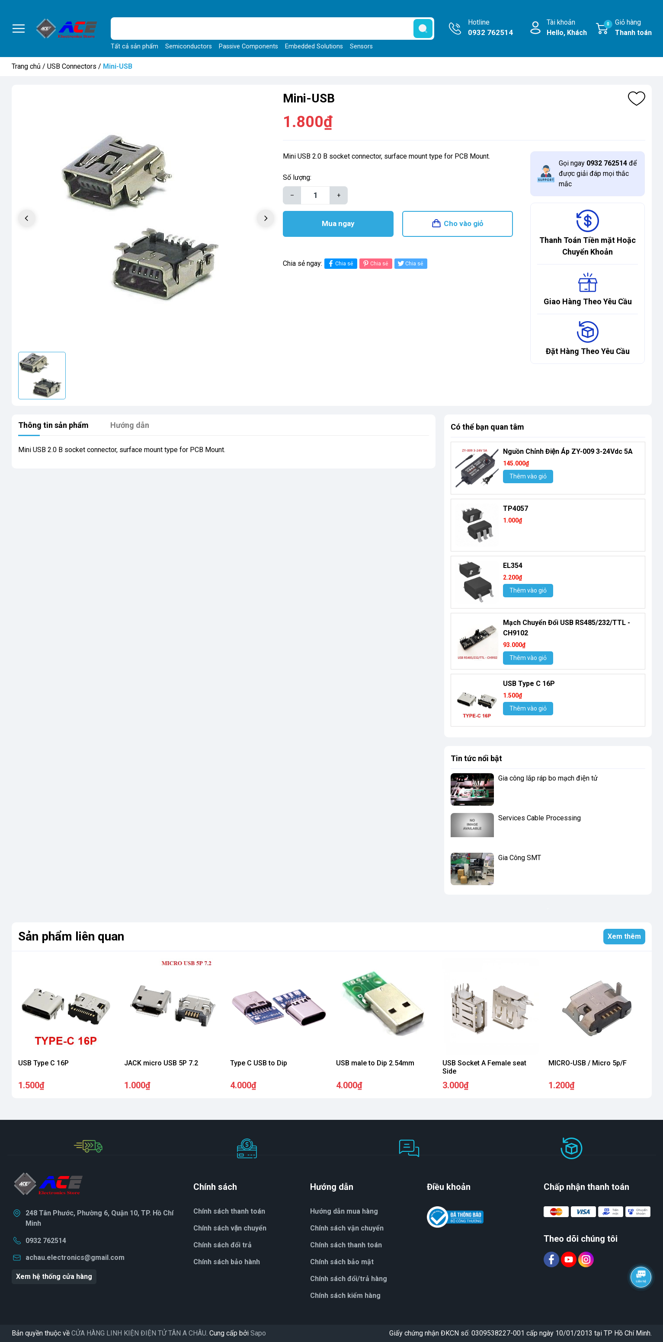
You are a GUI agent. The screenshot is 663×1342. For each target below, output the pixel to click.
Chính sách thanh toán (346, 1245)
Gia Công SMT (519, 858)
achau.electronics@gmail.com (75, 1257)
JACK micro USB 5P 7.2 (161, 1063)
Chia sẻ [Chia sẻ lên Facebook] (340, 263)
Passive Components (248, 46)
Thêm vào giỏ (528, 476)
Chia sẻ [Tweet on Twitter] (410, 263)
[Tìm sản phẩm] (272, 28)
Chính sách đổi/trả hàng (348, 1279)
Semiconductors (188, 46)
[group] (146, 219)
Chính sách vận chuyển (347, 1228)
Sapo (258, 1333)
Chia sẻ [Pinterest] (375, 263)
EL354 (512, 565)
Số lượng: (297, 177)
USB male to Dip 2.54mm (375, 1063)
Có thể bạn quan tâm (487, 426)
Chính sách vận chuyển (230, 1228)
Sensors (361, 46)
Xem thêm (624, 936)
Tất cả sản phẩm (134, 46)
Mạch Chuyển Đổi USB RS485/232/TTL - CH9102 (566, 627)
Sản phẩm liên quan (71, 936)
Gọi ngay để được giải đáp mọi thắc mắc (598, 173)
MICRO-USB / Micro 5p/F (587, 1063)
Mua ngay (338, 223)
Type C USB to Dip (258, 1063)
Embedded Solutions (314, 46)
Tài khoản (567, 28)
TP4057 (515, 508)
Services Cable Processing (539, 818)
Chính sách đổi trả (222, 1245)
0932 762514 (46, 1241)
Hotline (490, 28)
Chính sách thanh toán (229, 1211)
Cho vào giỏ (464, 223)
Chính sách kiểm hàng (345, 1295)
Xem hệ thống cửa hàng (54, 1276)
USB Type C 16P (529, 683)
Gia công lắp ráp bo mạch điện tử (548, 778)
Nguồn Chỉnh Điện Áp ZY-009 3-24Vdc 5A (568, 451)
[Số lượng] (315, 195)
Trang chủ (26, 66)
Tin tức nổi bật (476, 758)
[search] (422, 28)
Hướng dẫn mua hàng (344, 1211)
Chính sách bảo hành (226, 1262)
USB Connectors (71, 66)
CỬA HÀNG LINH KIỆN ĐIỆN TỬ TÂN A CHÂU (138, 1333)
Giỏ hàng (628, 28)
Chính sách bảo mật (342, 1262)
